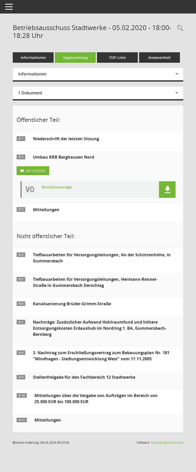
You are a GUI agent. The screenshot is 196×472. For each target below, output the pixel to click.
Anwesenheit (159, 57)
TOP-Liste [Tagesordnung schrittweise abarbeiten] (117, 57)
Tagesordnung (75, 57)
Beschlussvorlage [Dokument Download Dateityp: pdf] (57, 187)
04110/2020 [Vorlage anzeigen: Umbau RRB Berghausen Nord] (35, 170)
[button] (167, 189)
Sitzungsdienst (167, 442)
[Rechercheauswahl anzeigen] (179, 28)
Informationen (33, 57)
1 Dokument (30, 93)
